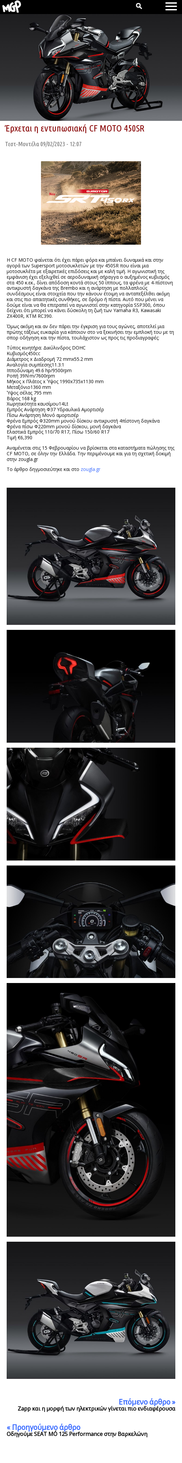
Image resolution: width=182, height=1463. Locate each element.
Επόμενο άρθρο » (147, 1402)
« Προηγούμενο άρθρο (43, 1427)
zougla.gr (90, 469)
